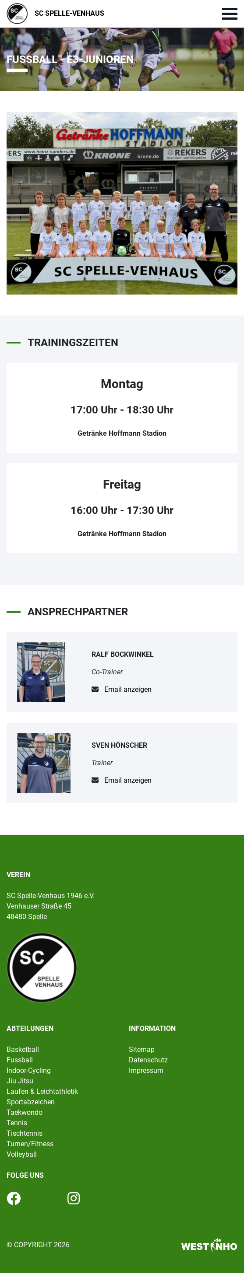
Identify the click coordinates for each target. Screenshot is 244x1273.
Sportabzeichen (31, 1102)
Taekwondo (24, 1112)
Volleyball (22, 1154)
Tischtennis (24, 1133)
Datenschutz (148, 1060)
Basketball (23, 1049)
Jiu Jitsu (20, 1081)
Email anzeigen (128, 689)
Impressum (146, 1070)
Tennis (17, 1123)
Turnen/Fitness (30, 1144)
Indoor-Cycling (29, 1070)
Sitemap (142, 1049)
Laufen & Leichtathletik (42, 1091)
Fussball (20, 1060)
